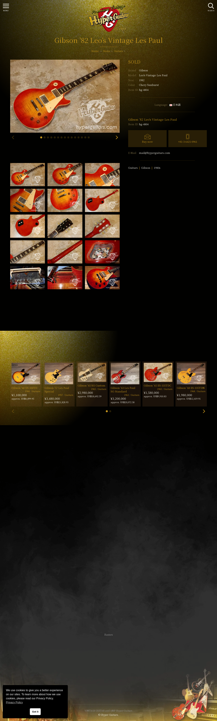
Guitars (133, 167)
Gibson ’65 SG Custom (91, 385)
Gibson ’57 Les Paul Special (57, 389)
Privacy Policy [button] (14, 702)
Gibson (143, 70)
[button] (41, 137)
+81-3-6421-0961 (187, 141)
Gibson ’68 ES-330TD (24, 388)
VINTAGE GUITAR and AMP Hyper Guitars (108, 710)
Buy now (147, 141)
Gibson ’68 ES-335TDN (191, 388)
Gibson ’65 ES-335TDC (157, 385)
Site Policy (108, 691)
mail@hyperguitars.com (154, 153)
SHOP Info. (108, 533)
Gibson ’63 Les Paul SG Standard (123, 389)
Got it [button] (35, 711)
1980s (157, 167)
